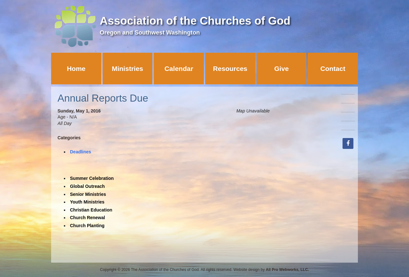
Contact (332, 68)
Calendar (179, 68)
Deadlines (80, 151)
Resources (230, 68)
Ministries (127, 68)
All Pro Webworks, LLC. (287, 269)
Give (281, 68)
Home (76, 68)
